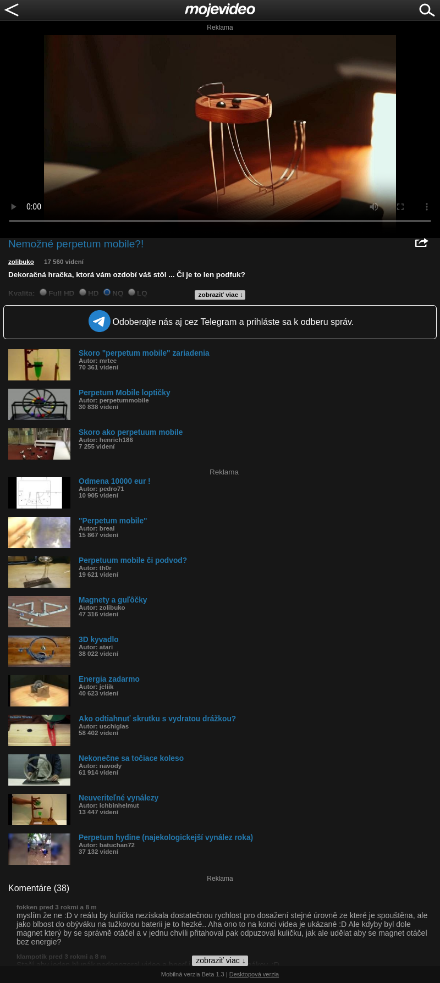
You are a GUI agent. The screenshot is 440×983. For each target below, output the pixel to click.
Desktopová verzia (254, 974)
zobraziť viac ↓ (221, 295)
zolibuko (21, 261)
